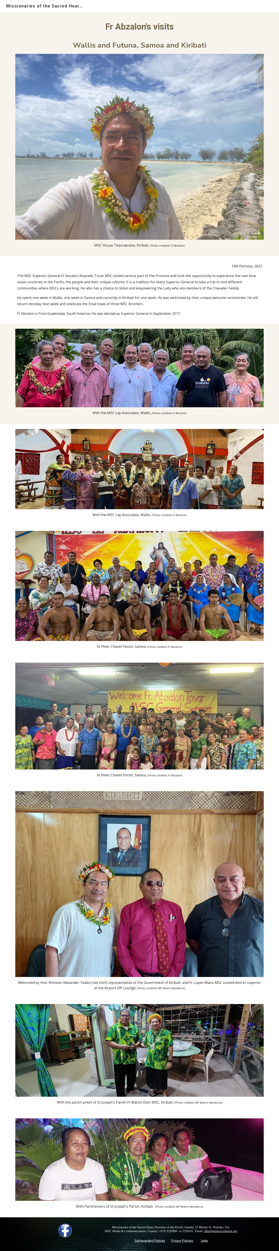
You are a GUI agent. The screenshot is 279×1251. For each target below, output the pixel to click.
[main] (139, 35)
